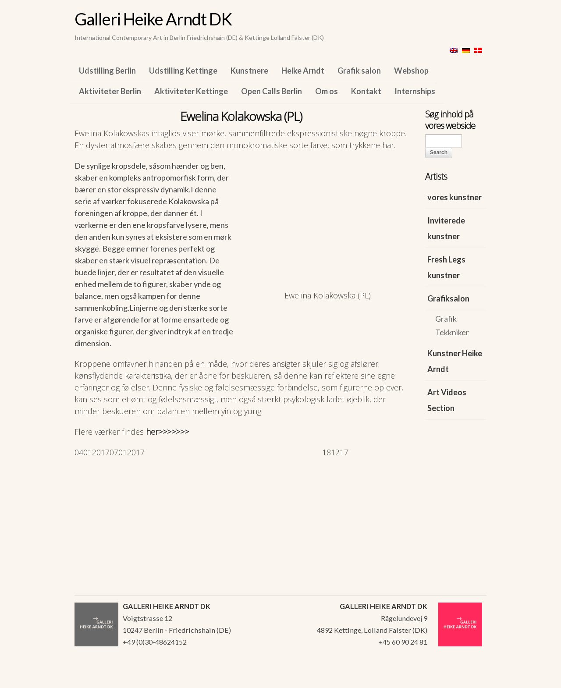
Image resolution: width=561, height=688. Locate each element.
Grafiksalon (448, 298)
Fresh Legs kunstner (446, 267)
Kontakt (366, 91)
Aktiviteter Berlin (110, 91)
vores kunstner (454, 197)
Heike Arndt (302, 70)
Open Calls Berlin (271, 91)
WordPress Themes (470, 678)
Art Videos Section (446, 400)
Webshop (411, 70)
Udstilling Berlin (107, 70)
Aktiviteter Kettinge (191, 91)
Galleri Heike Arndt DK (153, 19)
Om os (326, 91)
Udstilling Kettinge (183, 70)
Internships (414, 91)
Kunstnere (249, 70)
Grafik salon (359, 70)
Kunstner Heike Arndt (454, 361)
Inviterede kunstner (446, 228)
